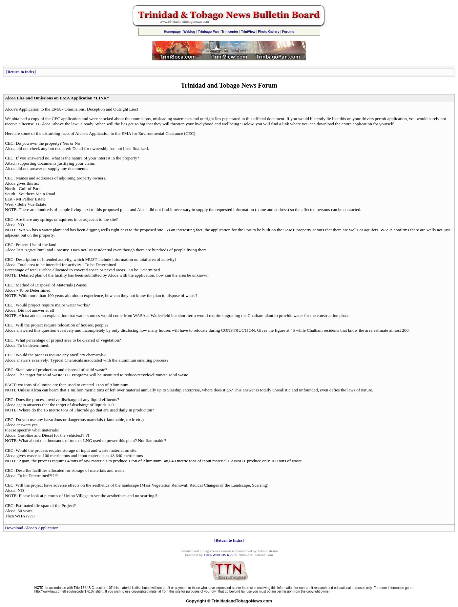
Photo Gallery (269, 31)
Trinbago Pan (208, 31)
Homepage (172, 31)
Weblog (189, 31)
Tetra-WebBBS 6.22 (219, 555)
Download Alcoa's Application (31, 527)
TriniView (248, 31)
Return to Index (21, 72)
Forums (288, 31)
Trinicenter (229, 31)
